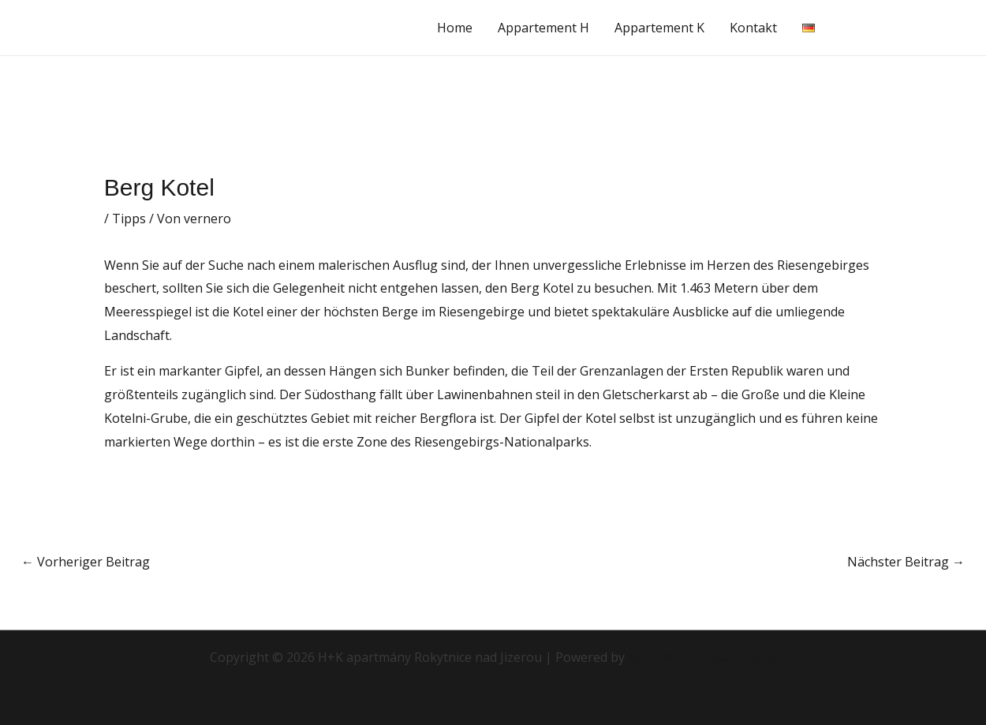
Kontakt (753, 27)
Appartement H (543, 27)
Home (454, 27)
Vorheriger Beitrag (85, 561)
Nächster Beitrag (906, 561)
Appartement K (659, 27)
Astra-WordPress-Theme (702, 657)
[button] (904, 27)
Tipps (129, 218)
